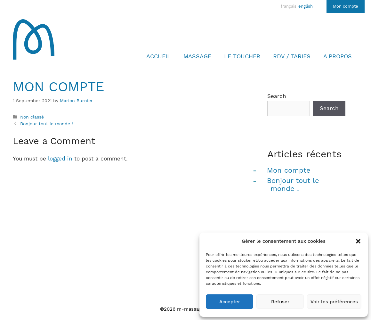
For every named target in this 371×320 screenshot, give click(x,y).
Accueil (158, 56)
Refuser (280, 302)
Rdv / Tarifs (292, 56)
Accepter (229, 302)
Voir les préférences (334, 302)
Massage (197, 56)
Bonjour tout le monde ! (46, 124)
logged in (60, 158)
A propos (337, 56)
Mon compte (345, 6)
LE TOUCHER (242, 56)
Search (276, 96)
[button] (358, 241)
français (288, 6)
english (305, 6)
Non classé (32, 117)
